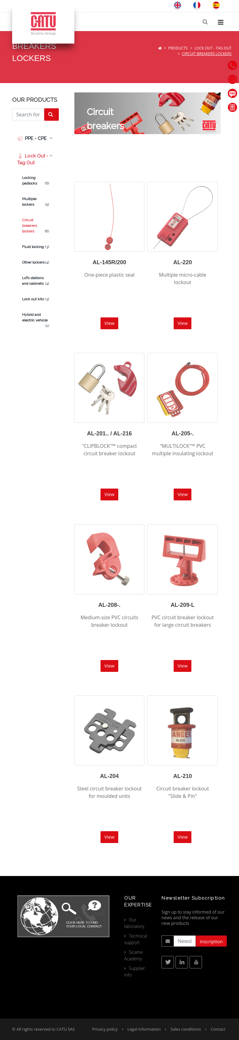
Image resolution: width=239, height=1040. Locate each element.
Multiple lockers (35, 202)
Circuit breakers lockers (35, 226)
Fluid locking (35, 247)
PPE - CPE (32, 138)
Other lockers (35, 262)
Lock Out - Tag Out (213, 48)
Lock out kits (35, 299)
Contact (218, 1029)
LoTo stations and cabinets (35, 281)
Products (178, 48)
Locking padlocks (35, 181)
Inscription (211, 941)
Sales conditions (186, 1029)
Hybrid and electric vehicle (35, 317)
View (109, 323)
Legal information (144, 1029)
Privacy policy (105, 1029)
